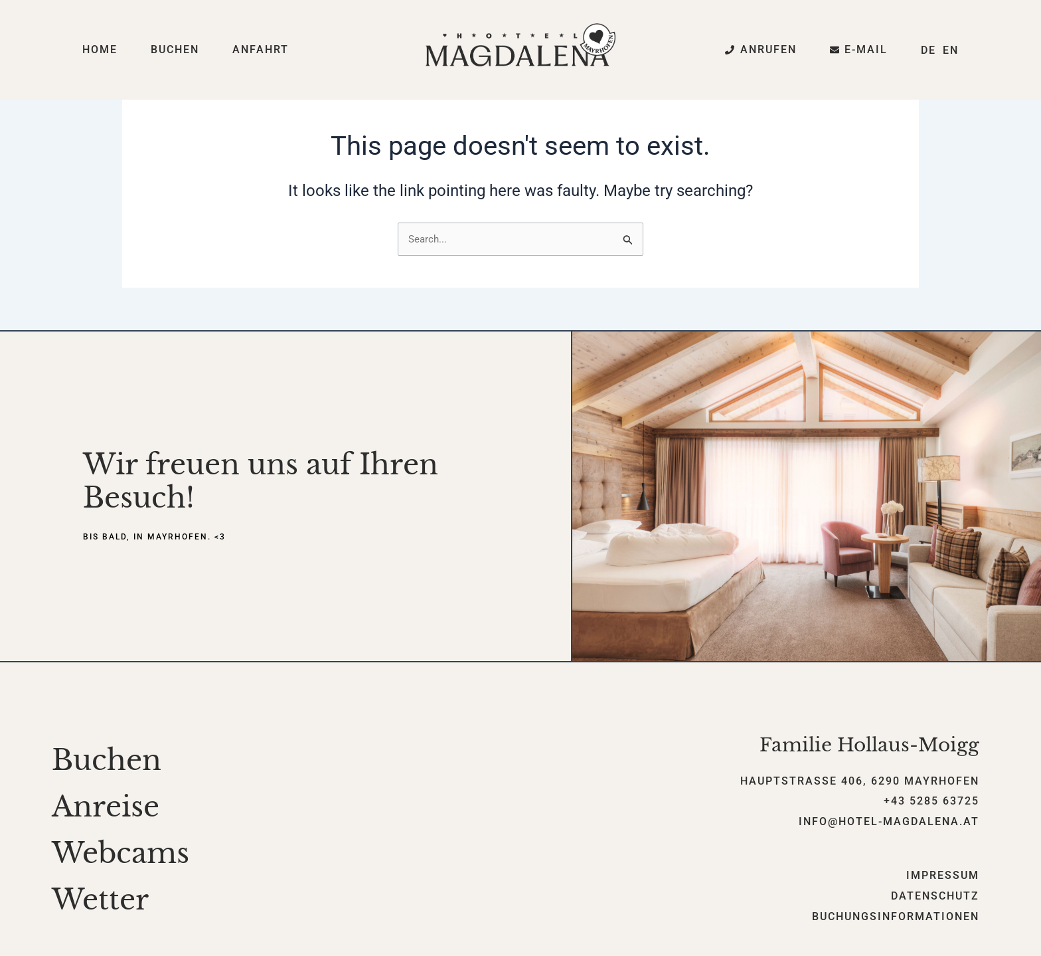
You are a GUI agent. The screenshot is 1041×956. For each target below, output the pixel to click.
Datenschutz (935, 897)
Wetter (100, 901)
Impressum (942, 876)
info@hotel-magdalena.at (889, 822)
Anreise (105, 808)
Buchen (175, 49)
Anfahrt (260, 49)
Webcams (120, 854)
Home (100, 49)
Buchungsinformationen (895, 917)
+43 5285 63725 (931, 803)
